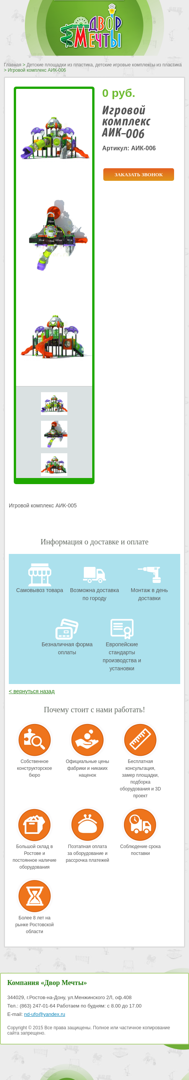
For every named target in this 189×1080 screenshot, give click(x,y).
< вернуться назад (32, 691)
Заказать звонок (139, 174)
